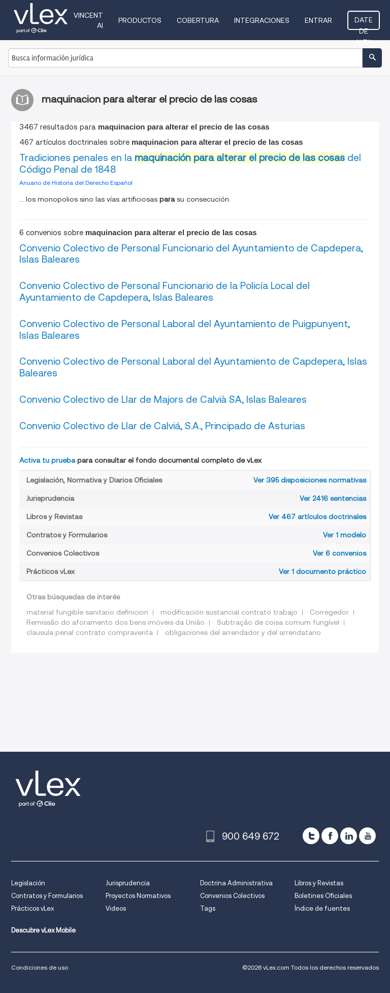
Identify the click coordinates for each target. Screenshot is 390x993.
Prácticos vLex (32, 908)
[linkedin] (348, 835)
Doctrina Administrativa (236, 883)
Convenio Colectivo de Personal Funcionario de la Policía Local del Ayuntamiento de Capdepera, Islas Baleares (164, 291)
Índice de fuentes (322, 908)
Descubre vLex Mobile (43, 930)
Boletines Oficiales (323, 896)
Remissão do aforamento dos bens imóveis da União (115, 622)
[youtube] (367, 835)
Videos (116, 908)
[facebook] (329, 835)
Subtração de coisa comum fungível (278, 622)
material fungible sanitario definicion (87, 612)
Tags (207, 908)
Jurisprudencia (128, 883)
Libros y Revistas (319, 883)
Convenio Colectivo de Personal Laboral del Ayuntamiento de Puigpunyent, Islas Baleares (184, 329)
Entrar (318, 20)
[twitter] (311, 835)
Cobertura (198, 20)
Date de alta (363, 23)
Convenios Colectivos (232, 896)
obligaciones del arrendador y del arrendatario (243, 632)
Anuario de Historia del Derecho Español (76, 182)
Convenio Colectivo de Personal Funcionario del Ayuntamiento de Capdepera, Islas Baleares (191, 254)
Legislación (28, 883)
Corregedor (329, 612)
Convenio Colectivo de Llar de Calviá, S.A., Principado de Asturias (162, 426)
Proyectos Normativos (138, 896)
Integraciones (261, 20)
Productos (139, 20)
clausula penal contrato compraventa (89, 632)
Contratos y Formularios (47, 896)
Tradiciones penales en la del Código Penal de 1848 (190, 163)
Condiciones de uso (39, 967)
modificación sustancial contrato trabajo (229, 612)
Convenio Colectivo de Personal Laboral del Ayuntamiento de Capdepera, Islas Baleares (193, 367)
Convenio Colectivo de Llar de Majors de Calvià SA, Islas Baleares (163, 399)
